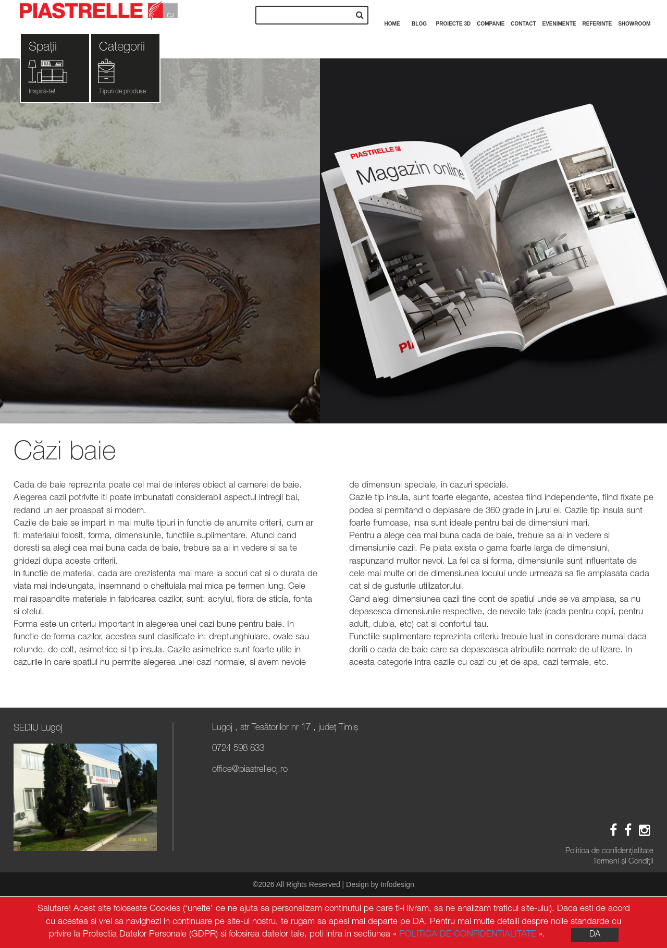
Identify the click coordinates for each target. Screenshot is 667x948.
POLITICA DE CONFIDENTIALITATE (467, 934)
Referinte (597, 13)
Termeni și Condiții (623, 862)
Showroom (634, 13)
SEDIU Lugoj (38, 728)
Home (392, 13)
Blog (419, 13)
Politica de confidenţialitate (609, 851)
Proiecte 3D (453, 13)
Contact (523, 13)
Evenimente (559, 13)
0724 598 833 (238, 749)
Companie (490, 13)
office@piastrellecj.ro (250, 769)
